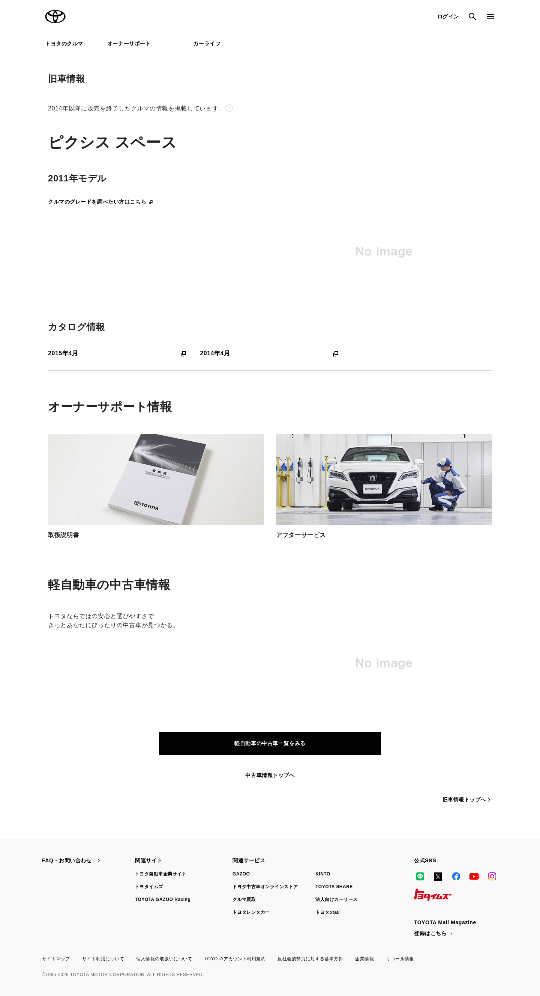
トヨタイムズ (149, 886)
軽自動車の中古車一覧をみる (269, 743)
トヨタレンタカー (251, 912)
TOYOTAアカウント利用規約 (235, 958)
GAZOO (241, 874)
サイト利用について (103, 958)
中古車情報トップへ (269, 775)
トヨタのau (327, 912)
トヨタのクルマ (64, 44)
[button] (270, 108)
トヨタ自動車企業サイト (160, 874)
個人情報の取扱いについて (164, 958)
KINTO (322, 874)
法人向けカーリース (336, 899)
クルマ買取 (244, 899)
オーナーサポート (129, 44)
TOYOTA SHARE (334, 886)
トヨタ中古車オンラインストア (265, 886)
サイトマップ (56, 958)
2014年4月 (270, 353)
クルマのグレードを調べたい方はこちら (101, 201)
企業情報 (364, 958)
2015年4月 (118, 353)
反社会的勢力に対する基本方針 (310, 958)
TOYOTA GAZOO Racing (162, 899)
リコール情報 (400, 958)
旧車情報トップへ (467, 800)
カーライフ (206, 44)
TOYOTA (55, 16)
